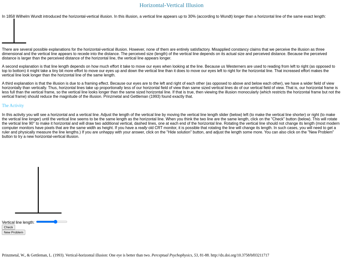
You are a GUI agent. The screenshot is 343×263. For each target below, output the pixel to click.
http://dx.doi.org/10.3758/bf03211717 (240, 255)
